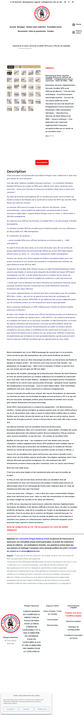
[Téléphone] (66, 685)
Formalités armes (54, 27)
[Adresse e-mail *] (66, 693)
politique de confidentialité (65, 711)
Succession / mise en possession (32, 31)
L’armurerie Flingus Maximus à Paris (34, 539)
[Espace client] (73, 32)
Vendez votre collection (36, 27)
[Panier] (73, 24)
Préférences (42, 709)
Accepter (10, 709)
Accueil (13, 27)
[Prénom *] (66, 676)
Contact (50, 31)
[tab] (41, 162)
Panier (78, 24)
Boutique (21, 27)
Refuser (26, 709)
